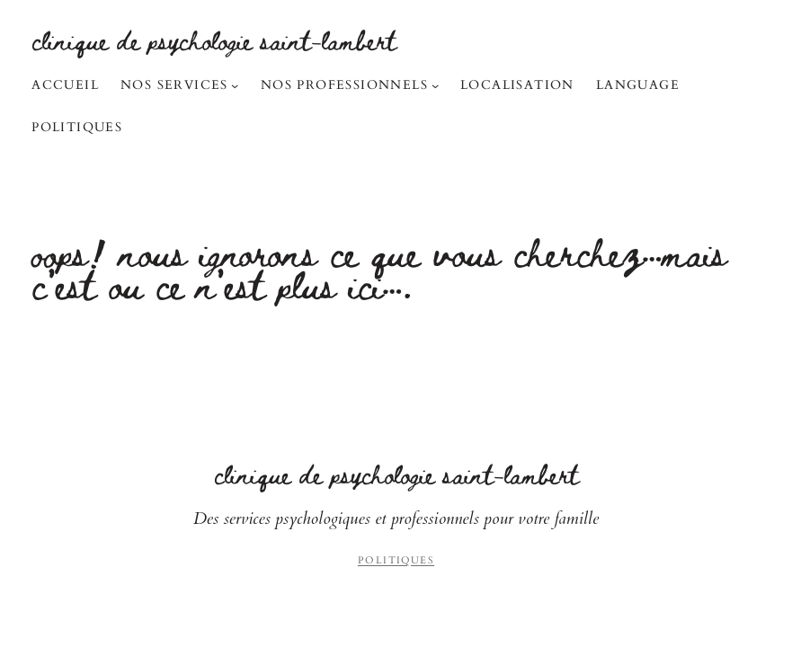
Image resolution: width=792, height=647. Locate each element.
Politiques (396, 560)
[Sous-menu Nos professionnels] (435, 85)
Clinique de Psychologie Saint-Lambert (213, 39)
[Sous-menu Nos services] (234, 85)
